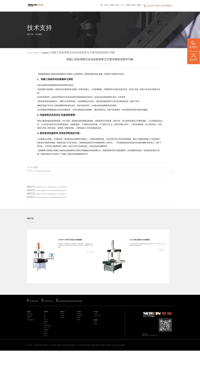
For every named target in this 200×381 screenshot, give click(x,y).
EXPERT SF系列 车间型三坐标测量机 (75, 242)
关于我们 (126, 6)
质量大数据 (48, 348)
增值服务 (117, 6)
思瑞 (40, 74)
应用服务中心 (58, 52)
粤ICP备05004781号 (163, 341)
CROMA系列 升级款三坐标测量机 (104, 371)
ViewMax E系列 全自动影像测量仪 (51, 375)
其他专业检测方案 (33, 330)
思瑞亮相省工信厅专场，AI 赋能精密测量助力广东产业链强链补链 (64, 187)
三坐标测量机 (96, 89)
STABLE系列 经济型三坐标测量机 (52, 371)
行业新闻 (63, 322)
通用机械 (47, 333)
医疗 (45, 326)
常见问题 (80, 326)
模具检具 (47, 330)
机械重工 (47, 356)
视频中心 (80, 330)
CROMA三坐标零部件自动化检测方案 (50, 171)
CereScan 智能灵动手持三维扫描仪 (132, 371)
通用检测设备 (32, 318)
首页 (68, 6)
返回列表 (164, 171)
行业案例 (87, 6)
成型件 (46, 337)
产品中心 (77, 6)
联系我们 (137, 6)
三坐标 (51, 74)
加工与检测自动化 (50, 341)
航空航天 (47, 352)
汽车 (45, 318)
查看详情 (88, 268)
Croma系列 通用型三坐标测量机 (146, 242)
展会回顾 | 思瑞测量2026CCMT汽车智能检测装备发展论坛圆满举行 (64, 190)
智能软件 (30, 326)
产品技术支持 (82, 318)
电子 (45, 322)
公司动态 (63, 318)
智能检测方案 (32, 322)
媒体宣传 (63, 326)
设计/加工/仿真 (49, 345)
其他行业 (47, 360)
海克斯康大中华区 (100, 322)
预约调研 (97, 336)
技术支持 (107, 6)
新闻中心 (97, 6)
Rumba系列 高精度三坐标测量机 (79, 371)
